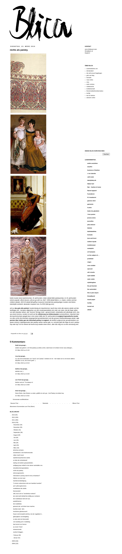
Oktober (15, 430)
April (14, 445)
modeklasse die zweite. (20, 488)
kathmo (17, 369)
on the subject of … (93, 255)
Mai (14, 442)
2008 (13, 543)
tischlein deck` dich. (19, 509)
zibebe (89, 309)
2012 (13, 417)
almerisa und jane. (18, 450)
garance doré (91, 200)
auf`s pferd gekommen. (20, 486)
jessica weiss (91, 218)
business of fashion (93, 170)
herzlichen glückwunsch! (20, 511)
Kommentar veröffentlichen (20, 399)
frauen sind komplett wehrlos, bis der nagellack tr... (28, 514)
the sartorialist (91, 289)
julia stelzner (91, 224)
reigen (89, 262)
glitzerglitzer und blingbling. (21, 516)
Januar (15, 537)
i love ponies (91, 214)
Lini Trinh (18, 380)
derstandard (90, 71)
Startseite (45, 403)
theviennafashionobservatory (94, 91)
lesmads (88, 77)
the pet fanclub (92, 286)
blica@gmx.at (89, 51)
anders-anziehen (92, 163)
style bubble (91, 275)
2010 (13, 422)
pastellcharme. (17, 501)
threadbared (91, 296)
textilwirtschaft (90, 88)
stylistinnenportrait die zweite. (21, 457)
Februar (15, 535)
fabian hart (90, 183)
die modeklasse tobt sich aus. (21, 498)
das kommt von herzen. (20, 524)
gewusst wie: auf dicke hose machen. (24, 506)
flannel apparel (92, 190)
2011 (13, 420)
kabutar (89, 228)
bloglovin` (87, 53)
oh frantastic (91, 252)
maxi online (89, 80)
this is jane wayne (93, 292)
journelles (90, 221)
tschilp (88, 93)
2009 (13, 541)
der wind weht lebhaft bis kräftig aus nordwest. (26, 496)
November (16, 427)
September (16, 432)
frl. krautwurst (91, 197)
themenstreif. (17, 491)
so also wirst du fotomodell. (21, 519)
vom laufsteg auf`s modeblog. (21, 521)
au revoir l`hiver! (18, 527)
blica (20, 333)
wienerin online (90, 97)
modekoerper (91, 245)
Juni (14, 440)
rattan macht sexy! (18, 455)
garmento (90, 204)
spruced (89, 269)
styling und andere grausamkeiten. (23, 463)
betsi (16, 390)
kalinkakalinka (91, 231)
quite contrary (90, 84)
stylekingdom (91, 282)
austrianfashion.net (92, 68)
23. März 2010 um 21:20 (22, 350)
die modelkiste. (17, 504)
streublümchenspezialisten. (21, 468)
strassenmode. (17, 529)
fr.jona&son (91, 194)
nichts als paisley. (18, 470)
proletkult (90, 258)
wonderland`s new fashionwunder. (23, 452)
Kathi (17, 345)
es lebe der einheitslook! (20, 460)
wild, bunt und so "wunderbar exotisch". (24, 493)
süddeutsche (90, 86)
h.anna (89, 207)
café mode (90, 177)
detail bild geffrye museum (35, 302)
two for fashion (90, 95)
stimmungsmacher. (18, 473)
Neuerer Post (14, 403)
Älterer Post (76, 403)
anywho (89, 166)
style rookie (91, 279)
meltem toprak (91, 241)
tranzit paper (91, 299)
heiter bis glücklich (93, 211)
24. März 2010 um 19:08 (22, 384)
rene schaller (91, 265)
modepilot (90, 248)
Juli (14, 437)
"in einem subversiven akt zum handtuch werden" (27, 483)
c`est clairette (91, 173)
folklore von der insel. (19, 478)
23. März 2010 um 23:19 (22, 363)
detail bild (51, 298)
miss (87, 82)
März (15, 448)
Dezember (16, 424)
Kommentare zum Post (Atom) (26, 406)
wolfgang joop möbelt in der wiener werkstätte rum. (28, 465)
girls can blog (90, 75)
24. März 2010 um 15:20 (22, 374)
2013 (13, 415)
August (15, 435)
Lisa (16, 356)
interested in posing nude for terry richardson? (26, 475)
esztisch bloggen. (18, 532)
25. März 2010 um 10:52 (22, 395)
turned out (90, 306)
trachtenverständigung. (19, 480)
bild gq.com (50, 304)
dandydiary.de (91, 180)
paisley (38, 320)
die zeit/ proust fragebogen (94, 73)
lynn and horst (91, 238)
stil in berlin (91, 272)
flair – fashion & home (94, 187)
